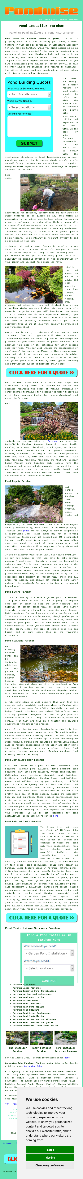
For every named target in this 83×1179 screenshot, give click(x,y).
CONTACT (63, 20)
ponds (26, 531)
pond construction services (54, 909)
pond (65, 104)
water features (37, 800)
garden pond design (56, 887)
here (55, 816)
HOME (40, 20)
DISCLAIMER (74, 20)
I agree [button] (50, 1149)
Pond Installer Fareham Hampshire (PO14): (33, 39)
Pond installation (43, 791)
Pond (7, 403)
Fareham (52, 441)
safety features (64, 219)
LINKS (47, 20)
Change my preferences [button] (50, 1165)
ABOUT (55, 20)
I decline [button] (50, 1157)
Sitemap (7, 1143)
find (15, 766)
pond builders (35, 463)
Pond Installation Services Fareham (32, 928)
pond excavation (37, 865)
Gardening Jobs (33, 1066)
